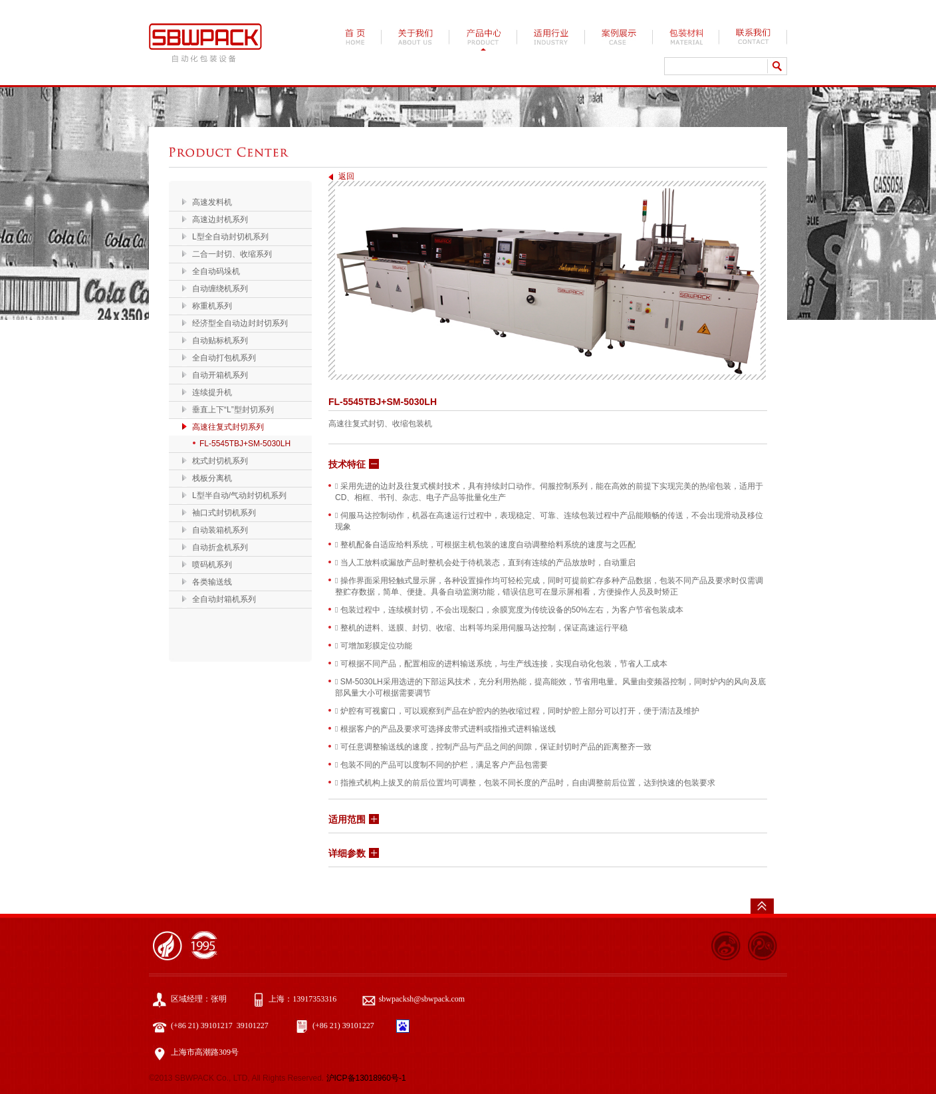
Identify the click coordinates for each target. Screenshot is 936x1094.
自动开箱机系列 (220, 375)
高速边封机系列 (220, 219)
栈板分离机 (212, 478)
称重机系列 (212, 306)
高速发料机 (212, 202)
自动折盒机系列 (220, 547)
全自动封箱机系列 (224, 599)
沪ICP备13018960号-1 (366, 1078)
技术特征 (347, 464)
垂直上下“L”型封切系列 (233, 409)
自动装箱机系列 (220, 530)
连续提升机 (212, 392)
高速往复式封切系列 (228, 427)
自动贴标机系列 (220, 340)
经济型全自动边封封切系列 (240, 323)
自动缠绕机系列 (220, 288)
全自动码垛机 (216, 271)
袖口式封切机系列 (224, 512)
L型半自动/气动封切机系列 (239, 495)
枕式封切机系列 (220, 461)
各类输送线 (212, 582)
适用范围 (347, 819)
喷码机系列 (212, 564)
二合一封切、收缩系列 (232, 254)
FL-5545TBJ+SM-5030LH (245, 443)
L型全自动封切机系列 (230, 236)
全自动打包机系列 (224, 357)
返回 (346, 176)
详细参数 (347, 853)
